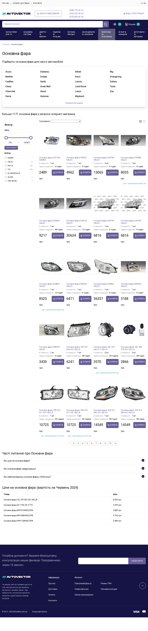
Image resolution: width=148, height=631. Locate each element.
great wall (45, 86)
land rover (80, 86)
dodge (43, 76)
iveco (78, 76)
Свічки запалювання (84, 595)
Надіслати (137, 561)
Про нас (5, 3)
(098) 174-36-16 (76, 10)
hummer (44, 96)
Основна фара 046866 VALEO (104, 285)
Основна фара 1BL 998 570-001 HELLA (131, 348)
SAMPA (19, 157)
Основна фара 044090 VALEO (49, 221)
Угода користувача (39, 612)
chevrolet (10, 91)
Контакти (37, 3)
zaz (112, 91)
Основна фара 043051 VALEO (76, 158)
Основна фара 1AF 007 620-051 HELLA (77, 348)
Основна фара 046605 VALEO (76, 285)
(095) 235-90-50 (76, 13)
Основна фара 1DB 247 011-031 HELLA (49, 411)
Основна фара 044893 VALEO (49, 285)
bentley (9, 76)
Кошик (130, 24)
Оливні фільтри (81, 589)
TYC (19, 169)
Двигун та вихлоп (42, 34)
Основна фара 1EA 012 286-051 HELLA (104, 411)
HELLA (19, 165)
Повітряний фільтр (83, 583)
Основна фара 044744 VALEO (104, 221)
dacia (8, 96)
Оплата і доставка (21, 3)
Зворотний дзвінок (48, 13)
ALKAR (19, 177)
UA (142, 3)
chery (8, 86)
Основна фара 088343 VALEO (49, 348)
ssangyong (115, 76)
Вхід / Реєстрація (133, 13)
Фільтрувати (11, 148)
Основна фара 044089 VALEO (131, 158)
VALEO (19, 161)
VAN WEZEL (19, 180)
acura (8, 71)
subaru (113, 81)
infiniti (78, 71)
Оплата (51, 595)
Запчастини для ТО (11, 33)
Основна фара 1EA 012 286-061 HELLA (131, 411)
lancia (78, 81)
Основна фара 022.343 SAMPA (49, 158)
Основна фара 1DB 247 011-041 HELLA (77, 411)
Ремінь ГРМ (106, 583)
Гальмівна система (28, 33)
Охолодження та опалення (88, 33)
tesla (112, 86)
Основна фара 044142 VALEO (76, 221)
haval (43, 91)
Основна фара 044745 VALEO (131, 221)
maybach (79, 96)
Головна (5, 44)
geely (43, 81)
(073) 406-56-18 (76, 17)
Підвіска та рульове (57, 34)
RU (145, 3)
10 (110, 443)
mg (111, 71)
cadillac (9, 81)
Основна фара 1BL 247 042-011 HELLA (104, 348)
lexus (78, 91)
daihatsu (44, 71)
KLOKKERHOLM (19, 173)
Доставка (52, 589)
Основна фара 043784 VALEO (104, 158)
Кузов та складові (123, 33)
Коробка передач (71, 33)
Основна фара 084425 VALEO (131, 285)
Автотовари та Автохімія (139, 34)
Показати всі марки (74, 103)
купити (58, 172)
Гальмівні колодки (109, 589)
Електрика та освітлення (107, 34)
